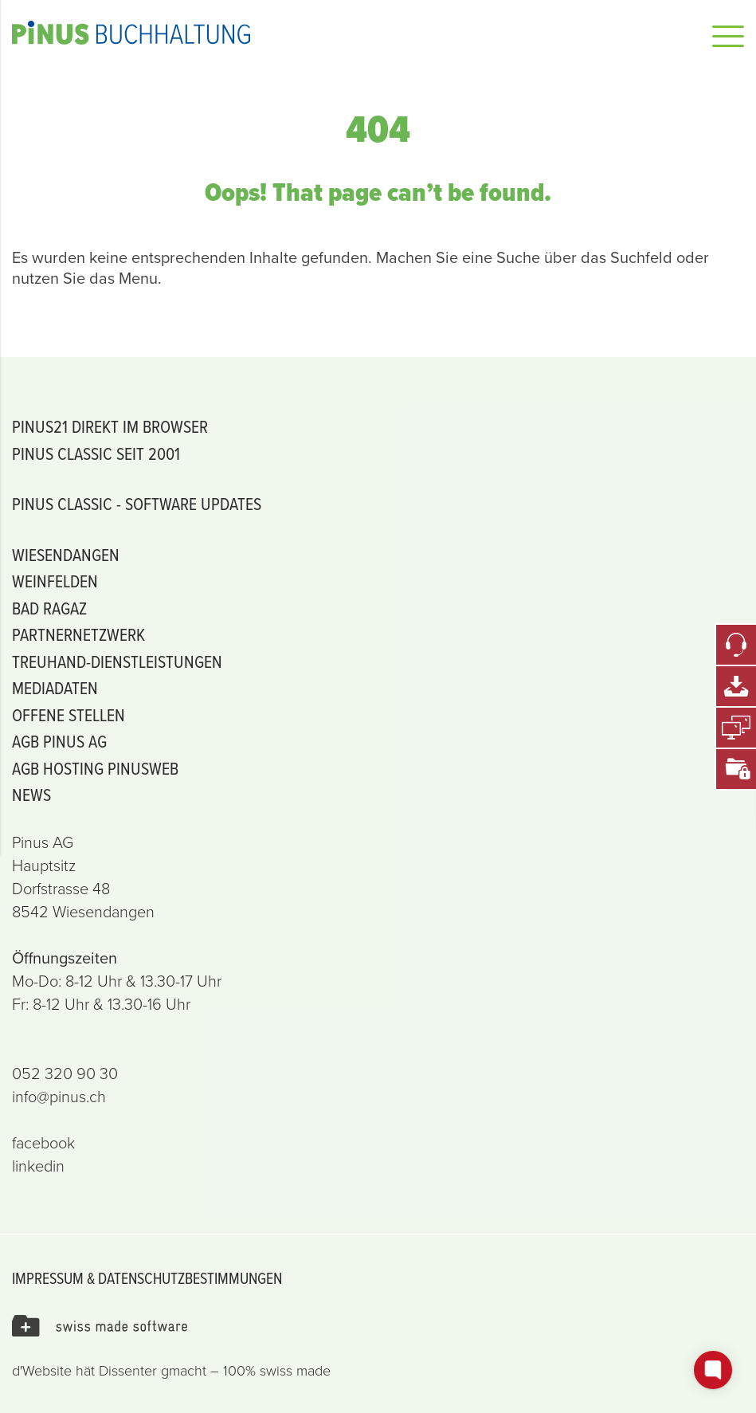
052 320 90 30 (65, 1073)
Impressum (48, 1278)
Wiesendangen (65, 554)
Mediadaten (55, 687)
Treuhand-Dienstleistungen (117, 661)
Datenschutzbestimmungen (190, 1278)
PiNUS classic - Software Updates (136, 503)
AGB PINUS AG (59, 740)
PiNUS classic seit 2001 (96, 453)
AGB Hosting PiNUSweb (95, 768)
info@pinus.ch (59, 1097)
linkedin (38, 1166)
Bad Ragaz (49, 607)
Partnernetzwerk (78, 634)
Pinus (315, 33)
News (31, 794)
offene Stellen (68, 714)
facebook (43, 1143)
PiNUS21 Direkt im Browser (110, 426)
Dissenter (128, 1370)
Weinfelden (55, 580)
